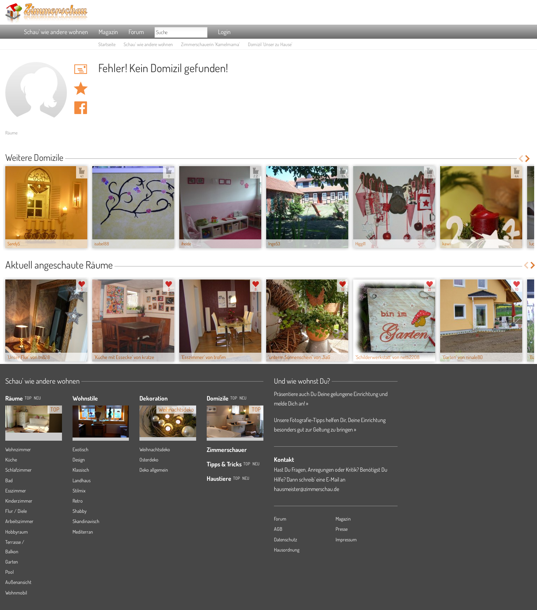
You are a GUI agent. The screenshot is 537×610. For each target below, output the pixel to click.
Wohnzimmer (18, 449)
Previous (520, 158)
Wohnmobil (16, 593)
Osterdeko (148, 460)
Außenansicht (18, 582)
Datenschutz (285, 539)
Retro (78, 501)
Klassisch (81, 470)
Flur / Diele (16, 511)
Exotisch (80, 449)
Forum (136, 32)
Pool (9, 572)
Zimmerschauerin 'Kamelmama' (210, 44)
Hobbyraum (16, 532)
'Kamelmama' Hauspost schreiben (81, 69)
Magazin (108, 32)
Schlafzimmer (18, 470)
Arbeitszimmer (19, 521)
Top (233, 398)
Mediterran (83, 532)
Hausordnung (286, 550)
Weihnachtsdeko (154, 449)
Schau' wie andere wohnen (56, 32)
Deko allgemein (153, 470)
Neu (242, 398)
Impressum (346, 539)
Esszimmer (15, 490)
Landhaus (81, 480)
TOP (28, 398)
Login (224, 32)
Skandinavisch (86, 521)
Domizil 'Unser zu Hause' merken (81, 88)
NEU (37, 398)
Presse (342, 529)
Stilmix (79, 490)
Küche (11, 460)
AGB (278, 529)
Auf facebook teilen (81, 108)
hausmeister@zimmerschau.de (306, 488)
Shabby (80, 511)
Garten (11, 562)
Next (528, 158)
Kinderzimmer (18, 501)
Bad (9, 480)
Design (79, 460)
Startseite (106, 44)
